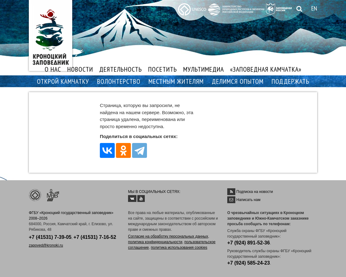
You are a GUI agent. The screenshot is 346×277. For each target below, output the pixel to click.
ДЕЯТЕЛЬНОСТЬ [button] (120, 69)
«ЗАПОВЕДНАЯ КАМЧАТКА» (265, 69)
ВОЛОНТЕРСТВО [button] (118, 81)
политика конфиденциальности (155, 242)
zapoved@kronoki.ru (46, 245)
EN (314, 8)
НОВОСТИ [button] (80, 69)
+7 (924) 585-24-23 (248, 263)
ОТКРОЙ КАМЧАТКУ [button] (63, 81)
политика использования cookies (179, 247)
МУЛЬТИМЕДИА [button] (203, 69)
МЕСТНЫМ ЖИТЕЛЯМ (176, 81)
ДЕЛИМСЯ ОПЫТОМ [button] (238, 81)
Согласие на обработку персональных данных (168, 236)
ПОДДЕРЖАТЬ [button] (290, 81)
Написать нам (248, 200)
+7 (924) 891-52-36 (248, 242)
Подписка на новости (254, 192)
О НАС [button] (53, 69)
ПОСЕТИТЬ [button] (162, 69)
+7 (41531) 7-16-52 (94, 237)
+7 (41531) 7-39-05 (50, 237)
